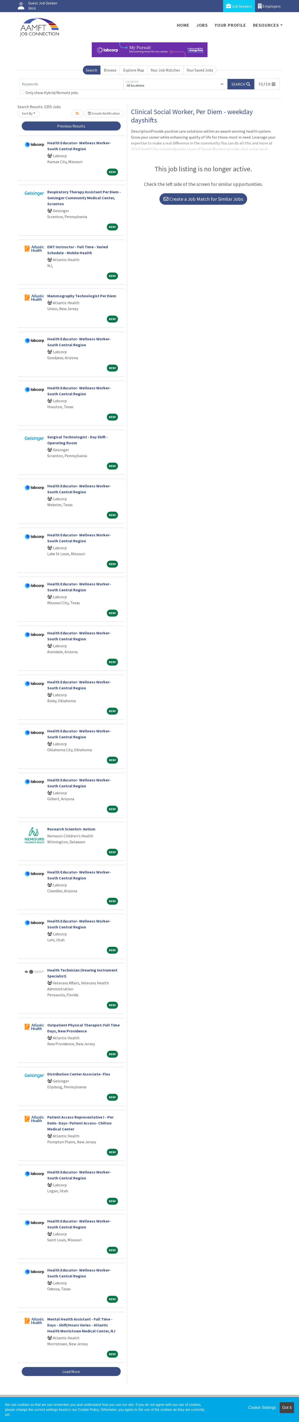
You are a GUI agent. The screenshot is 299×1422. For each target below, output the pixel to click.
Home (183, 25)
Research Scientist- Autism (71, 828)
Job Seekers (239, 6)
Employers (269, 6)
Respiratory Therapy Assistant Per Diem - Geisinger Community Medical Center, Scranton (84, 197)
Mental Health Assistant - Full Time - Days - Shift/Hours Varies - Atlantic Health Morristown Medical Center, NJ (81, 1325)
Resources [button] (266, 25)
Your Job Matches (165, 70)
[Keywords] (71, 84)
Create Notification (104, 113)
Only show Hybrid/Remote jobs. (52, 92)
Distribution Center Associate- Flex (78, 1074)
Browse (110, 70)
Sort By (27, 113)
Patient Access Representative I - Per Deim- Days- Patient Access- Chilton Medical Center (80, 1123)
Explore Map (133, 70)
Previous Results (71, 126)
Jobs (202, 25)
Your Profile (230, 25)
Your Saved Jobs (200, 70)
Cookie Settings (262, 1407)
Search (91, 70)
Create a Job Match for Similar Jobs (203, 199)
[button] (267, 84)
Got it (287, 1407)
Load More (71, 1371)
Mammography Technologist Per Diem (81, 295)
